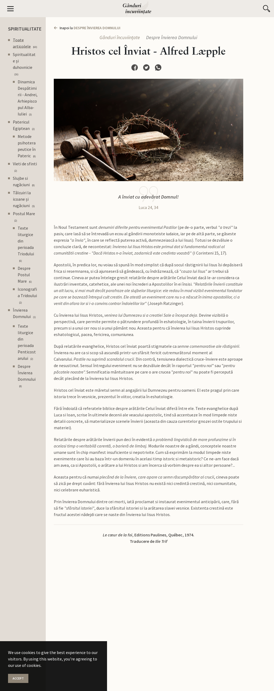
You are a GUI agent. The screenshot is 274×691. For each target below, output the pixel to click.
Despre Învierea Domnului (171, 37)
